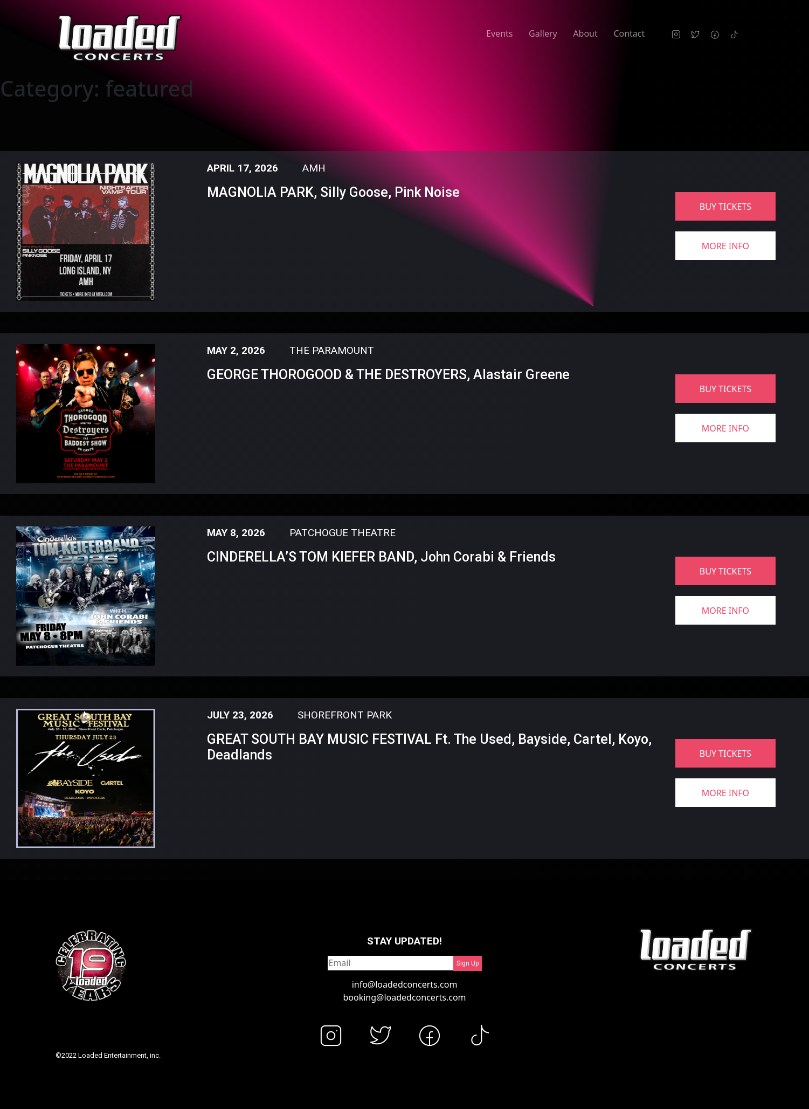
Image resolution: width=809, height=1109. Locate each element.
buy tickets (725, 207)
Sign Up (468, 963)
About (585, 33)
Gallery (543, 33)
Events (499, 33)
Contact (629, 33)
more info (725, 246)
